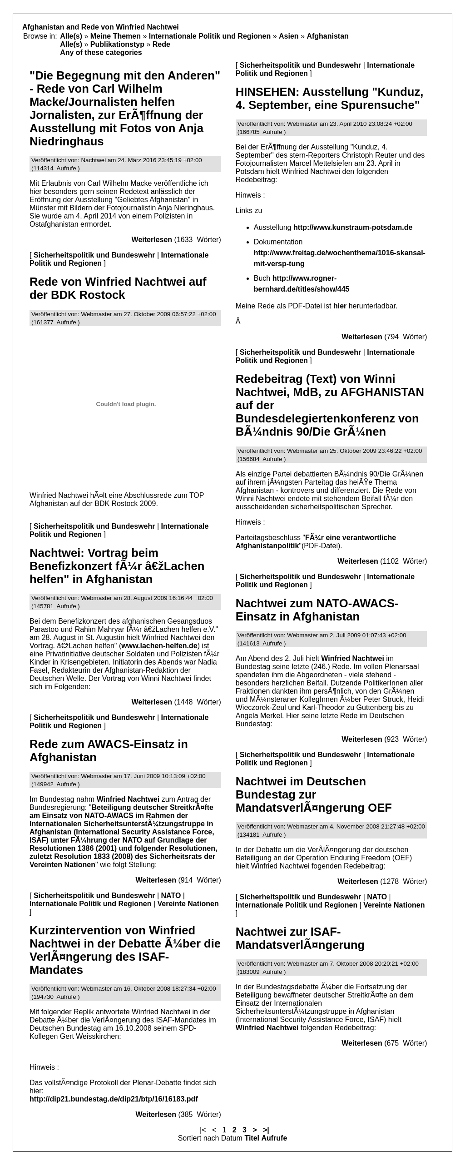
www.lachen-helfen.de (159, 646)
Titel (251, 1138)
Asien (289, 36)
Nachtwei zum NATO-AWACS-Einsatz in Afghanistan (317, 610)
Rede (161, 44)
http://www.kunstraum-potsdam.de (353, 227)
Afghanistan (327, 36)
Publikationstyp (117, 44)
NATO (171, 895)
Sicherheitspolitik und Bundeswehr (94, 255)
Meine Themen (115, 36)
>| (266, 1130)
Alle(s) (71, 36)
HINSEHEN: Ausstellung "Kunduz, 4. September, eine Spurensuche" (330, 98)
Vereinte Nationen (188, 904)
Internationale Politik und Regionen (210, 36)
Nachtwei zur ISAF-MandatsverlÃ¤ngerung (300, 938)
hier (339, 306)
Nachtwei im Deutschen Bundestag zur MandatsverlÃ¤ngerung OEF (314, 794)
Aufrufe (274, 1138)
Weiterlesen (152, 239)
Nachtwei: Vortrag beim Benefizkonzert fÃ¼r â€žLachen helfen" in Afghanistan (117, 565)
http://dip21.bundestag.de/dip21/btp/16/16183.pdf (114, 1099)
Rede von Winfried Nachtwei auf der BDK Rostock (118, 288)
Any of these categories (101, 52)
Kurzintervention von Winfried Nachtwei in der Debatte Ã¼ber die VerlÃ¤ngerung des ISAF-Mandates (125, 950)
